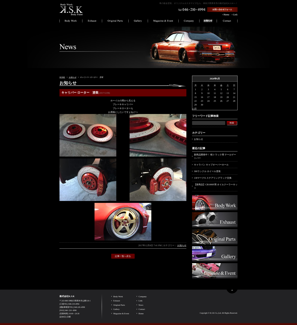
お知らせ (72, 77)
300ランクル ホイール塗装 (207, 171)
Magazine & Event (121, 313)
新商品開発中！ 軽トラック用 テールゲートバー (215, 156)
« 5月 (194, 108)
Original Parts (119, 305)
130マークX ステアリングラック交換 (212, 178)
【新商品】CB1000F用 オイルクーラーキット (216, 186)
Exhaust (116, 300)
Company (142, 296)
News (140, 305)
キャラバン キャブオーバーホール (211, 164)
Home (141, 313)
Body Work (118, 296)
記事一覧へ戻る (123, 256)
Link (140, 300)
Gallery (116, 309)
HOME (62, 77)
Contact (141, 309)
